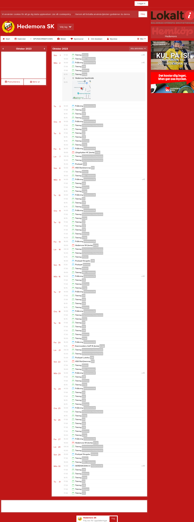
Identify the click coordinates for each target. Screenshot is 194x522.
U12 (83, 226)
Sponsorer (77, 39)
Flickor (85, 55)
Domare (85, 70)
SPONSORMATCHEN (42, 39)
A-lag (84, 74)
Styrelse (112, 39)
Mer (141, 39)
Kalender (20, 39)
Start (6, 39)
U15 (83, 66)
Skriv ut (35, 82)
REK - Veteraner (88, 59)
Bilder (61, 39)
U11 (83, 110)
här (72, 14)
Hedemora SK (89, 62)
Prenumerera (12, 82)
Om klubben (95, 39)
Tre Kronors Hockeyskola (92, 125)
